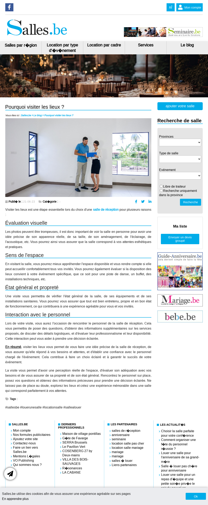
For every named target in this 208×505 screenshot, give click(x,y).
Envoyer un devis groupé (180, 238)
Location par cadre (104, 45)
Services (145, 45)
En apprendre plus (15, 499)
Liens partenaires (124, 465)
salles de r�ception (126, 431)
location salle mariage (127, 448)
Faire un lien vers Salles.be (25, 449)
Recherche (190, 202)
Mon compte (188, 7)
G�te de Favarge (75, 438)
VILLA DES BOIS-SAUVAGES (75, 461)
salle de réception (106, 209)
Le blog (187, 45)
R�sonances (72, 468)
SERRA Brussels (74, 442)
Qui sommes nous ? (27, 465)
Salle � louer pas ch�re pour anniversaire (179, 468)
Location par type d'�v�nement (62, 47)
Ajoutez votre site (25, 439)
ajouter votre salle (180, 106)
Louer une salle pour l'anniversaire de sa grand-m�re (180, 457)
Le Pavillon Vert (73, 447)
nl (170, 7)
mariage (118, 452)
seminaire (119, 439)
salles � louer (122, 461)
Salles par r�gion (21, 45)
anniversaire (121, 435)
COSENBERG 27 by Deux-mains (77, 453)
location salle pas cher (128, 443)
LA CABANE (71, 472)
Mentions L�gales (26, 456)
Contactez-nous (24, 443)
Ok (196, 496)
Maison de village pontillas (81, 434)
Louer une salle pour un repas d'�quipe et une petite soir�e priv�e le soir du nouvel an (178, 481)
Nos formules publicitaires (31, 435)
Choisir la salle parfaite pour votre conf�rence (177, 433)
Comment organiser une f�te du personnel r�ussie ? (178, 444)
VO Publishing (23, 460)
